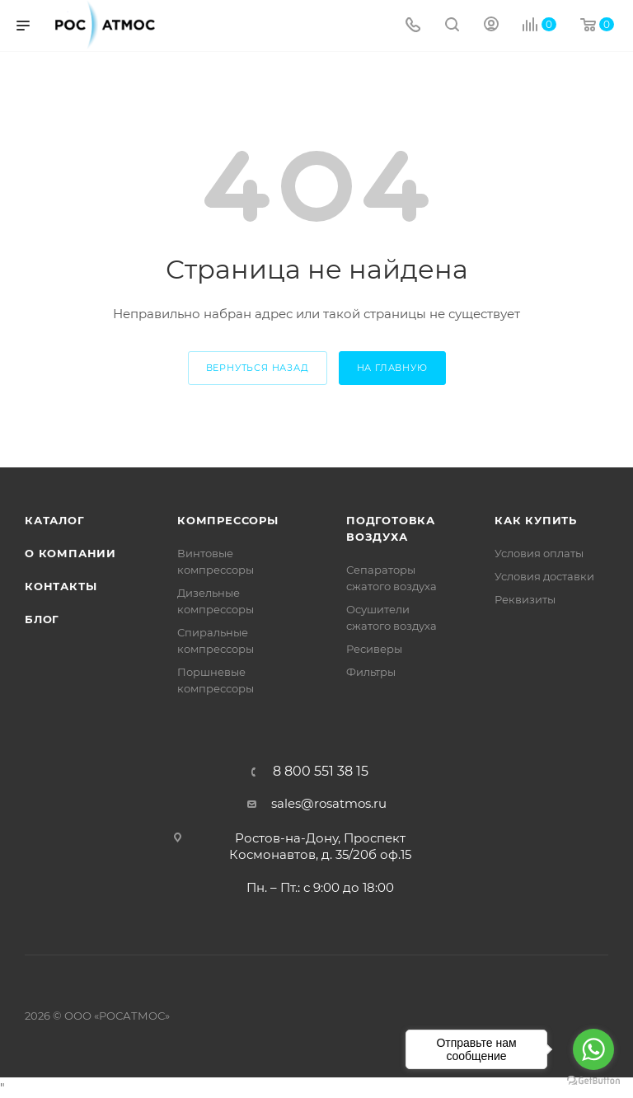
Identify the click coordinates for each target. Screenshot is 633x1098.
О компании (70, 553)
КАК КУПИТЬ (536, 520)
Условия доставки (544, 576)
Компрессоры (228, 520)
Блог (42, 619)
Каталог (55, 520)
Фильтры (371, 671)
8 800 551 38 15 (320, 771)
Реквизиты (525, 599)
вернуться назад (257, 367)
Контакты (60, 586)
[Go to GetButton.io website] (593, 1081)
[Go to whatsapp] (593, 1049)
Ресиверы (374, 648)
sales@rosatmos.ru (329, 803)
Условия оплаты (539, 553)
